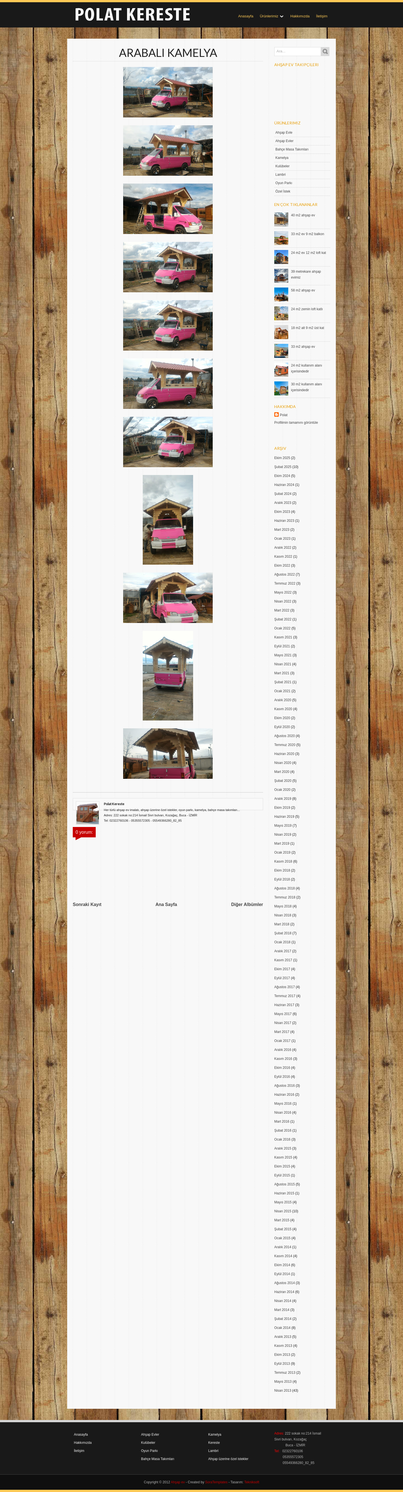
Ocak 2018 (282, 942)
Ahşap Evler (284, 141)
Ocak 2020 (282, 790)
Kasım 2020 (283, 709)
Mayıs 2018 (283, 906)
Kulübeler (282, 166)
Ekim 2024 (282, 476)
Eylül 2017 (282, 978)
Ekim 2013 (282, 1355)
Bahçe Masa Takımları (292, 149)
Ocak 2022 (282, 628)
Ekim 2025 (282, 458)
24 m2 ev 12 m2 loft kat (308, 253)
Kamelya (282, 158)
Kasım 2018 (283, 861)
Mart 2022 (281, 610)
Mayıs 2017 (283, 1014)
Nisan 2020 (282, 763)
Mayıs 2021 (283, 655)
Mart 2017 (281, 1032)
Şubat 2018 (282, 933)
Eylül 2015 (282, 1175)
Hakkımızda (300, 16)
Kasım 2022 (283, 557)
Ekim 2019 (282, 808)
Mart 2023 (281, 530)
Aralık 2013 (282, 1337)
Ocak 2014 (282, 1328)
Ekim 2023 (282, 512)
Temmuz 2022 (284, 583)
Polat (283, 415)
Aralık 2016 (282, 1050)
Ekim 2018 (282, 870)
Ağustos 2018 (284, 888)
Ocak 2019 (282, 852)
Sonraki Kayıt (87, 904)
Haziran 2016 (284, 1095)
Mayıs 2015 (283, 1202)
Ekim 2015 (282, 1166)
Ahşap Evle (283, 133)
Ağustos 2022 (284, 574)
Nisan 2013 (282, 1391)
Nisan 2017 (282, 1023)
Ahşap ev (178, 1482)
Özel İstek (282, 191)
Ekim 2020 (282, 718)
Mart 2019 (281, 843)
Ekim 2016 (282, 1068)
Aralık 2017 (282, 951)
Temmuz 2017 (284, 996)
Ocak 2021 (282, 691)
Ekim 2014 (282, 1265)
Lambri (280, 175)
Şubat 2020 (282, 781)
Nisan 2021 (282, 664)
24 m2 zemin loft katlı (307, 309)
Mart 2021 (281, 673)
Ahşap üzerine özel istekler (228, 1459)
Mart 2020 (281, 772)
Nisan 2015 (282, 1211)
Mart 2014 (281, 1310)
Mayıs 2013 (283, 1382)
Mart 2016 (281, 1121)
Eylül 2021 (282, 646)
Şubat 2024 (282, 494)
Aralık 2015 (282, 1148)
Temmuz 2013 (284, 1373)
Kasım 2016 (283, 1059)
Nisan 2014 (282, 1301)
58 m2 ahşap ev (303, 290)
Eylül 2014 (282, 1274)
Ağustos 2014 (284, 1283)
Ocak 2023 (282, 539)
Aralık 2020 (282, 700)
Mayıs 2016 (283, 1104)
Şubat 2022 (282, 619)
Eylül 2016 (282, 1077)
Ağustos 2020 (284, 736)
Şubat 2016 (282, 1130)
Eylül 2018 (282, 879)
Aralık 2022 (282, 548)
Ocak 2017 (282, 1041)
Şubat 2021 (282, 682)
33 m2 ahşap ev (303, 347)
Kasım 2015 (283, 1157)
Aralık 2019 (282, 799)
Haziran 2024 (284, 485)
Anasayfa (245, 16)
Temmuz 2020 (284, 745)
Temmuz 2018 (284, 897)
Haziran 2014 (284, 1292)
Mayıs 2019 (283, 826)
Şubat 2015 (282, 1229)
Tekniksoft (251, 1482)
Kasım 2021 (283, 637)
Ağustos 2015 (284, 1184)
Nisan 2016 (282, 1113)
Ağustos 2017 (284, 987)
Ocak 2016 (282, 1139)
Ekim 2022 (282, 565)
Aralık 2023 (282, 503)
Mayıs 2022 (283, 592)
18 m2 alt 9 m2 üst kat (307, 328)
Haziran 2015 (284, 1193)
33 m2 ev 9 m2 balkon (307, 234)
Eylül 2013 (282, 1364)
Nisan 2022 (282, 601)
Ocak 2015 (282, 1238)
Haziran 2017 (284, 1005)
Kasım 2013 (283, 1346)
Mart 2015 (281, 1220)
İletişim (321, 16)
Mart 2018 (281, 924)
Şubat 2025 (282, 467)
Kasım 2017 (283, 960)
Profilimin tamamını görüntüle (296, 423)
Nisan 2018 (282, 915)
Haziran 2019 (284, 817)
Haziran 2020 (284, 754)
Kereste (214, 1443)
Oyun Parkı (283, 183)
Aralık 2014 (282, 1247)
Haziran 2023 (284, 521)
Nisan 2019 (282, 835)
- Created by (206, 1482)
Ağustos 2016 (284, 1086)
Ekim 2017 (282, 969)
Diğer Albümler (247, 904)
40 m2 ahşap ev (303, 215)
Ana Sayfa (166, 904)
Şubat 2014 (282, 1319)
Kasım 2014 (283, 1256)
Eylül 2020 (282, 727)
